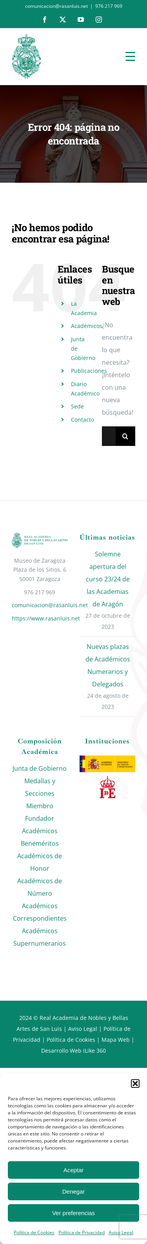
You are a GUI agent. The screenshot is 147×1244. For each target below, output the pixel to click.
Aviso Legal (82, 1028)
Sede (77, 406)
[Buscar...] (109, 436)
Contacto (82, 419)
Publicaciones (89, 370)
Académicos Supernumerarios (39, 937)
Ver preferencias (73, 1213)
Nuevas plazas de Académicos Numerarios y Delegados (107, 665)
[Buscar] (125, 436)
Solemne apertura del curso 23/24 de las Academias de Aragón (108, 579)
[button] (135, 1083)
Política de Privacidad (81, 1232)
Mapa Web (116, 1039)
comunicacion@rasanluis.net (40, 605)
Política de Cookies (34, 1232)
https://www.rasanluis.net (40, 618)
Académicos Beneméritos (40, 837)
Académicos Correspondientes (40, 912)
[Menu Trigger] (130, 56)
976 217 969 (108, 6)
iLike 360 (94, 1050)
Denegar (73, 1191)
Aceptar (74, 1170)
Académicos (86, 326)
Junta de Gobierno (40, 768)
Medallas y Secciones (39, 787)
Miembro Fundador (39, 812)
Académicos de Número (39, 887)
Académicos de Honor (39, 862)
